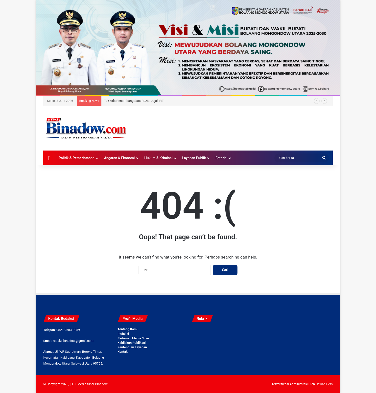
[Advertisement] (237, 122)
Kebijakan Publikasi (132, 343)
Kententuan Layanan (132, 347)
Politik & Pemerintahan (76, 158)
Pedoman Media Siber (133, 338)
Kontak (123, 351)
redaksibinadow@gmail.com (73, 341)
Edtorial (221, 158)
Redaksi (123, 334)
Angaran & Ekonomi (119, 158)
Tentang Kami (128, 329)
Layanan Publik (194, 158)
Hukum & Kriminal (158, 158)
